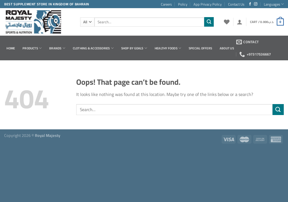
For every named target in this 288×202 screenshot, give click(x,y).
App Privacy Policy (208, 4)
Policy (182, 4)
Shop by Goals (134, 48)
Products (32, 48)
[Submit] (209, 22)
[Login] (239, 22)
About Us (227, 48)
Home (10, 48)
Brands (57, 48)
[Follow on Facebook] (250, 4)
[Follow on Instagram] (255, 4)
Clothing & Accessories (93, 48)
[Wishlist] (227, 22)
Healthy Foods (168, 48)
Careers (166, 4)
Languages (274, 4)
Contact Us (236, 4)
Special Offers (200, 48)
